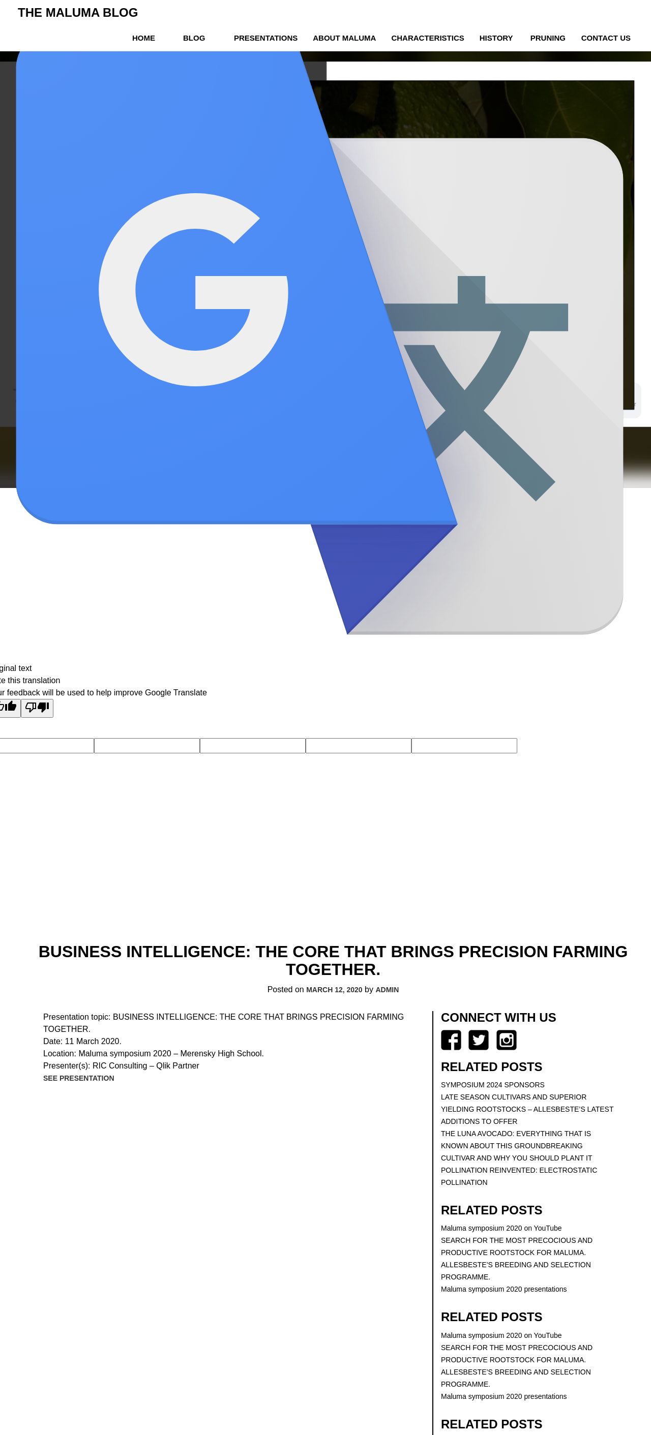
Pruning (548, 38)
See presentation (78, 1078)
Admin (387, 990)
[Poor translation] (37, 708)
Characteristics (427, 38)
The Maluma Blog (78, 12)
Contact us (606, 38)
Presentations (266, 38)
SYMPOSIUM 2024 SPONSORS (493, 1085)
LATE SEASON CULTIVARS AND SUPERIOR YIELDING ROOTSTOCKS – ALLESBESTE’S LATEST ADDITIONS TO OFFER (527, 1109)
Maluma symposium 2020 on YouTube (501, 1228)
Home (143, 38)
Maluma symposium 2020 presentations (504, 1289)
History (496, 38)
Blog (194, 38)
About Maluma (344, 38)
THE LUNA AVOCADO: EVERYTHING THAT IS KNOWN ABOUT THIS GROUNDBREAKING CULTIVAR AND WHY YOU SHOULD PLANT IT (516, 1145)
